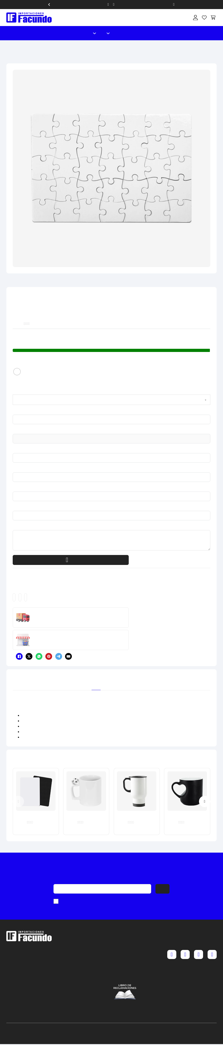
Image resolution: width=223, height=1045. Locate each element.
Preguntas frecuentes (125, 942)
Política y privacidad (125, 963)
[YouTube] (212, 954)
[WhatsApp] (39, 656)
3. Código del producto (14, 430)
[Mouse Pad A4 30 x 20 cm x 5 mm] (36, 791)
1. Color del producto (14, 391)
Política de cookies (125, 970)
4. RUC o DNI (13, 450)
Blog (140, 33)
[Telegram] (58, 656)
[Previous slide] (18, 801)
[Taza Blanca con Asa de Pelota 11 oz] (86, 791)
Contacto (125, 33)
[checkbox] (55, 901)
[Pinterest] (48, 656)
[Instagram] (185, 954)
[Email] (68, 656)
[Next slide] (204, 801)
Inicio (83, 33)
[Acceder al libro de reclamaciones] (125, 992)
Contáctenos (125, 977)
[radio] (17, 371)
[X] (29, 656)
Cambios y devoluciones (125, 949)
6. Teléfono (13, 488)
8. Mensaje (13, 526)
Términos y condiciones (125, 956)
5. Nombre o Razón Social (14, 469)
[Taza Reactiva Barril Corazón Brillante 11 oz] (187, 791)
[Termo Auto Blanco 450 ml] (136, 791)
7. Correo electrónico (14, 507)
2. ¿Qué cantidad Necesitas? (14, 411)
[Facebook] (19, 656)
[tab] (96, 683)
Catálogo (117, 33)
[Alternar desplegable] (94, 33)
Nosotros (132, 33)
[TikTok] (198, 954)
